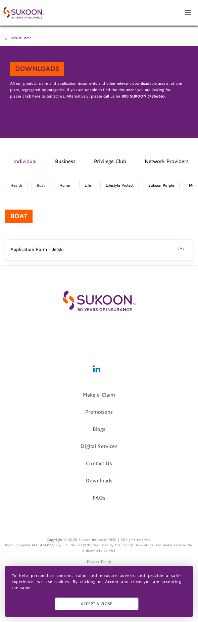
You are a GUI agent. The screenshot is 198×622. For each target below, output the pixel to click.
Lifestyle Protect (120, 185)
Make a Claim (99, 395)
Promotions (99, 412)
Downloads (99, 480)
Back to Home (21, 38)
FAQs (99, 497)
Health (16, 185)
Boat (41, 185)
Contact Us (99, 463)
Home (64, 185)
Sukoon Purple (161, 185)
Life (88, 185)
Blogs (99, 429)
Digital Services (99, 446)
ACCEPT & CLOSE (96, 604)
